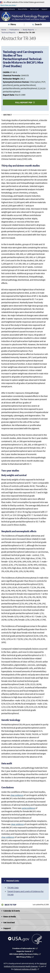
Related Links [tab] (12, 880)
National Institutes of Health (25, 969)
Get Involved (34, 9)
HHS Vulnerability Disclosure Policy (23, 954)
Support (44, 9)
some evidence (28, 808)
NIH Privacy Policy (23, 957)
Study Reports (28, 29)
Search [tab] (38, 24)
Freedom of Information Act (23, 948)
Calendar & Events (9, 9)
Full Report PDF (23, 102)
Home (3, 29)
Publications (14, 29)
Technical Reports (8, 32)
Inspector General (24, 951)
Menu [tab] (13, 24)
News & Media (22, 9)
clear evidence (16, 795)
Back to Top (10, 904)
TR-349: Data (13, 887)
